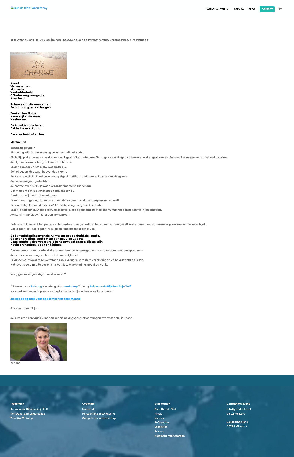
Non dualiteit (78, 40)
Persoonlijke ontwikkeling (98, 413)
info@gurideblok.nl (239, 409)
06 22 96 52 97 (236, 413)
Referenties (161, 422)
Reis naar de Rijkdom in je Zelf (110, 286)
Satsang (36, 286)
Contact (267, 9)
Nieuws (159, 418)
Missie (158, 413)
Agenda (239, 9)
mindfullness (60, 40)
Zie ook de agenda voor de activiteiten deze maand (45, 299)
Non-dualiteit (216, 9)
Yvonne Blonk (25, 40)
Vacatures (160, 427)
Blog (251, 9)
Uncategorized (119, 40)
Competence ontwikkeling (99, 418)
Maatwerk (88, 409)
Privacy (159, 431)
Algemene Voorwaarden (169, 436)
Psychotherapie (98, 40)
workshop (71, 286)
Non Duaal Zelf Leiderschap (27, 413)
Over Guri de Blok (165, 409)
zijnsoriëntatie (139, 40)
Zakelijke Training (21, 418)
